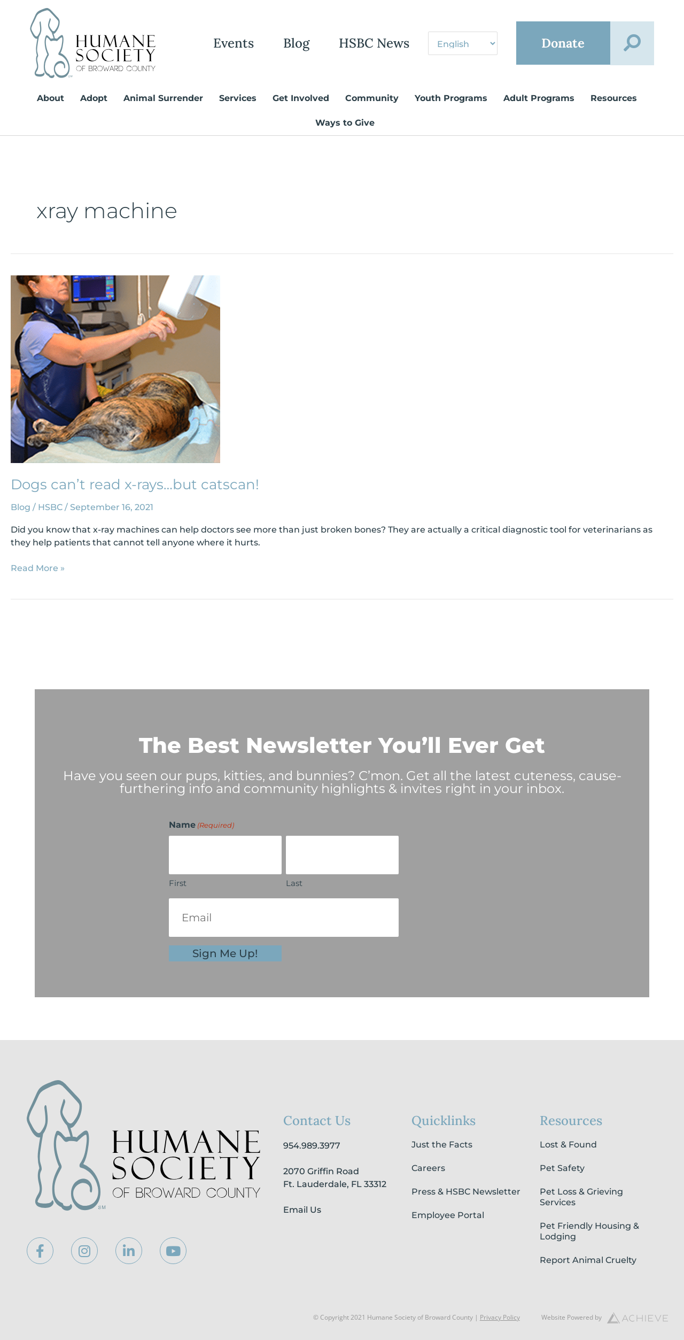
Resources (613, 98)
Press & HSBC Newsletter (465, 1192)
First (177, 883)
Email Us (302, 1210)
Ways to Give (345, 123)
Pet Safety (562, 1168)
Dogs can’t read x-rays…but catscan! (135, 484)
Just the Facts (441, 1144)
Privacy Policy (500, 1317)
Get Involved (301, 98)
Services (237, 98)
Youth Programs (451, 98)
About (50, 98)
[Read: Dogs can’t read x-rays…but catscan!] (115, 369)
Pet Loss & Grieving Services (581, 1197)
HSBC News (372, 43)
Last (294, 883)
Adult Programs (538, 98)
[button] (632, 43)
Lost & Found (568, 1144)
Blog (295, 43)
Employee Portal (447, 1215)
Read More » (38, 567)
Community (372, 98)
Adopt (93, 98)
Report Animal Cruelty (588, 1260)
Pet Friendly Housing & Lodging (589, 1231)
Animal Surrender (163, 98)
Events (232, 43)
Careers (428, 1168)
